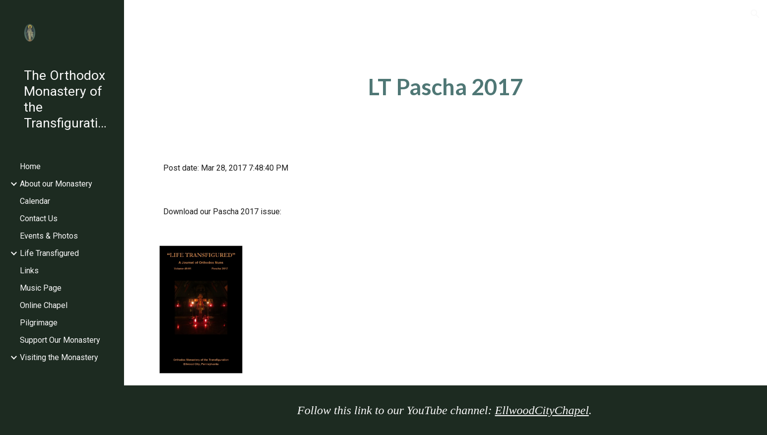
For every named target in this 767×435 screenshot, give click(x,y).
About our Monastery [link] (56, 183)
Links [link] (29, 270)
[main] (445, 87)
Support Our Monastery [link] (60, 340)
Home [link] (30, 166)
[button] (755, 14)
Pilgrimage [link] (39, 322)
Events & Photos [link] (49, 236)
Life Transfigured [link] (49, 253)
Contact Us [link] (39, 218)
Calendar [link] (35, 201)
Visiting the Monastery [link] (59, 357)
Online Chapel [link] (43, 305)
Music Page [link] (41, 288)
